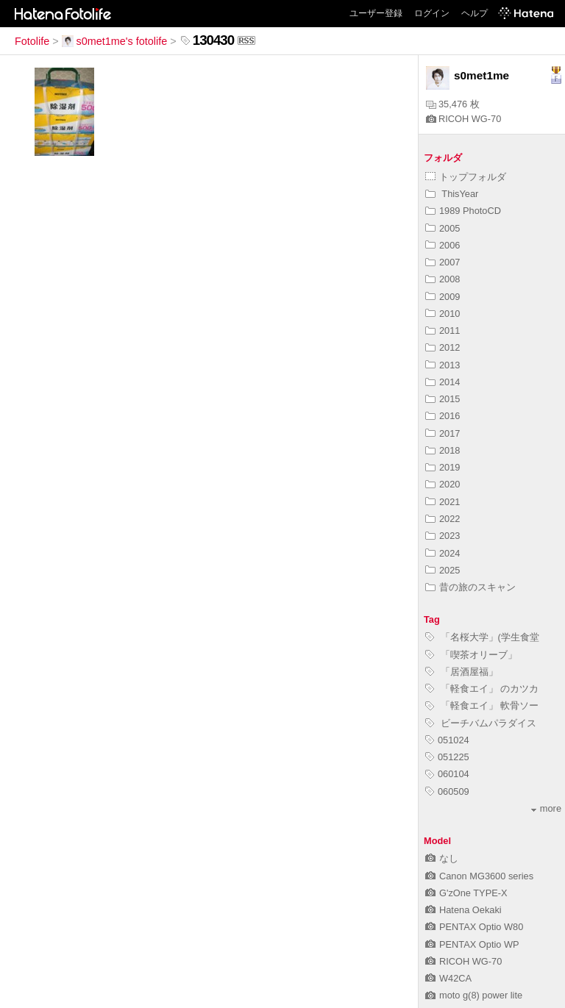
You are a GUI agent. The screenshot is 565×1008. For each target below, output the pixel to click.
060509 (447, 791)
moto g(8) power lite (473, 995)
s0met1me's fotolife (115, 41)
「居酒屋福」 (461, 671)
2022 (442, 518)
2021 (442, 501)
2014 (442, 381)
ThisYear (451, 193)
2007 (442, 262)
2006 (442, 245)
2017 (442, 433)
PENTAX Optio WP (472, 944)
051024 (447, 740)
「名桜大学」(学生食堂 (482, 637)
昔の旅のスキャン (470, 587)
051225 (447, 756)
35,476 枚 (453, 104)
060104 (447, 773)
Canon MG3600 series (479, 876)
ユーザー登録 (375, 13)
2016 (442, 415)
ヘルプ (474, 13)
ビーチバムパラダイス (480, 723)
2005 (442, 228)
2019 (442, 467)
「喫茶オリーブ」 (471, 654)
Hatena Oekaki (463, 909)
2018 (442, 450)
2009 (442, 296)
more (546, 808)
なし (441, 858)
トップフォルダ (465, 176)
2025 (442, 570)
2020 (442, 484)
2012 (442, 347)
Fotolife (32, 41)
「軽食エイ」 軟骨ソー (482, 705)
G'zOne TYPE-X (466, 892)
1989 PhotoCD (463, 210)
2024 (442, 553)
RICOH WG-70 (463, 118)
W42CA (448, 978)
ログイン (431, 13)
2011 (442, 330)
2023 (442, 535)
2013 (442, 365)
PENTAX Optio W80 (474, 926)
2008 (442, 279)
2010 (442, 313)
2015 (442, 398)
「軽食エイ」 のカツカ (482, 688)
